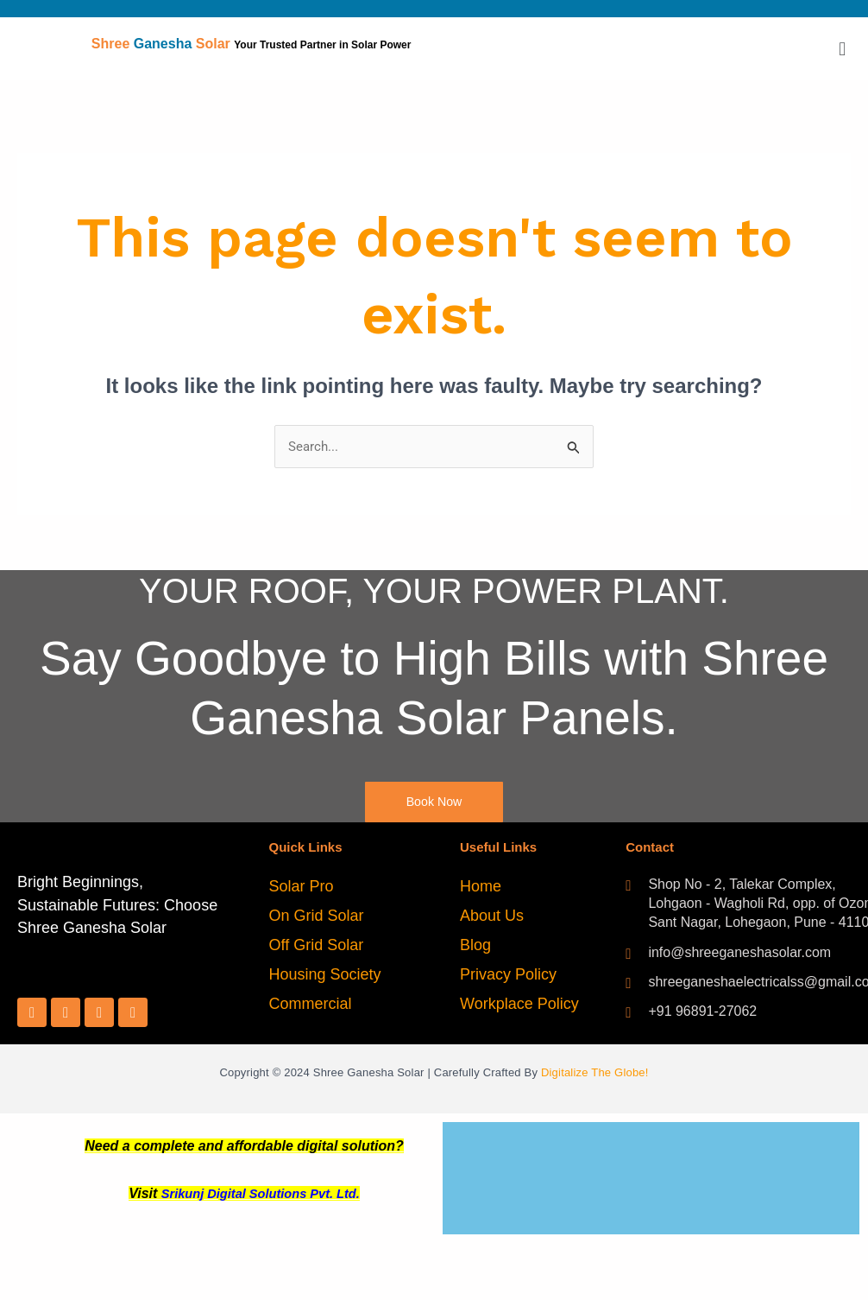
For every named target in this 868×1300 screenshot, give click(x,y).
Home (480, 888)
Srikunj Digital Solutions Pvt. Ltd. (260, 1195)
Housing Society (325, 976)
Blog (475, 946)
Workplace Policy (519, 1005)
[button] (842, 49)
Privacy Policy (508, 976)
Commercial (310, 1005)
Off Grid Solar (316, 946)
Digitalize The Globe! (595, 1075)
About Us (492, 917)
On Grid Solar (316, 917)
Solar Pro (301, 888)
